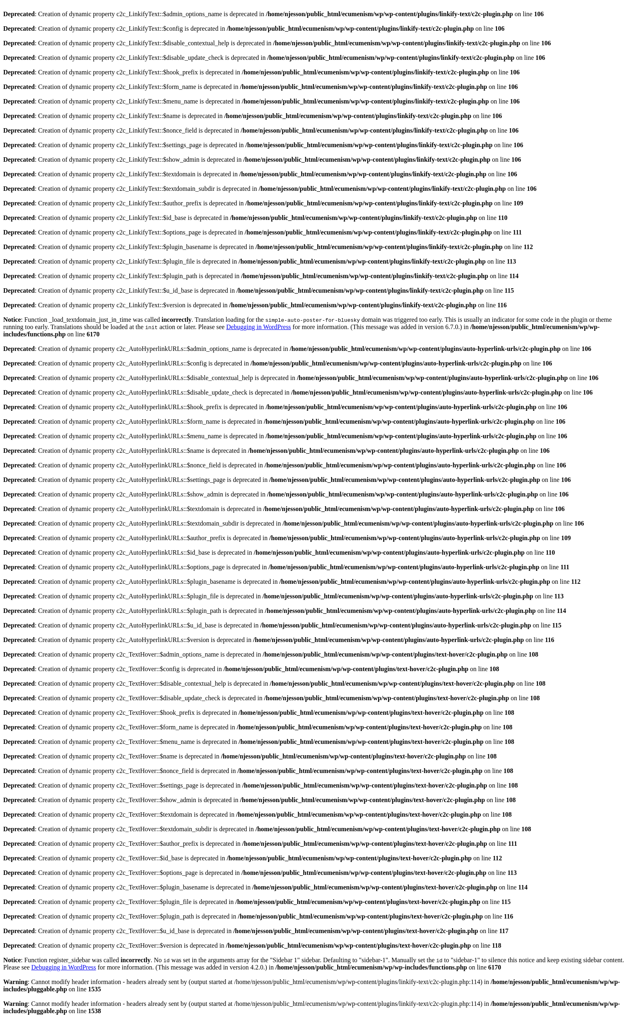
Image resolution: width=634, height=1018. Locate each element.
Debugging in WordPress (258, 326)
